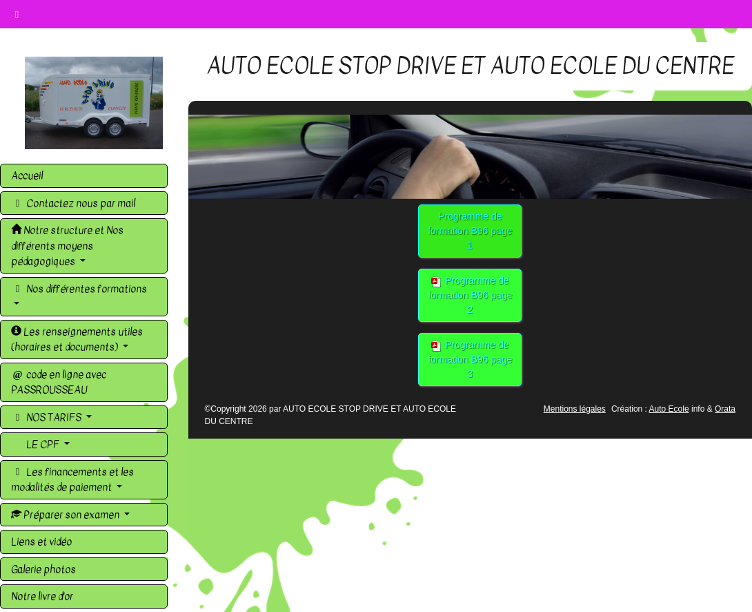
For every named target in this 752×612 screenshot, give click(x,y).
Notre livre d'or (42, 596)
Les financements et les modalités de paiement (72, 479)
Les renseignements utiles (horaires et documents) (77, 339)
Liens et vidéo (41, 541)
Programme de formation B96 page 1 (470, 231)
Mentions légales (575, 409)
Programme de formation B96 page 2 (470, 295)
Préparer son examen (66, 514)
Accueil (27, 175)
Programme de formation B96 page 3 (470, 359)
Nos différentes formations (79, 288)
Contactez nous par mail (73, 203)
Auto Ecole (669, 409)
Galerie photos (43, 569)
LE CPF (42, 444)
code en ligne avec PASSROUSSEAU (58, 382)
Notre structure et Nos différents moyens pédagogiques (67, 245)
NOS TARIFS (47, 417)
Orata (725, 409)
